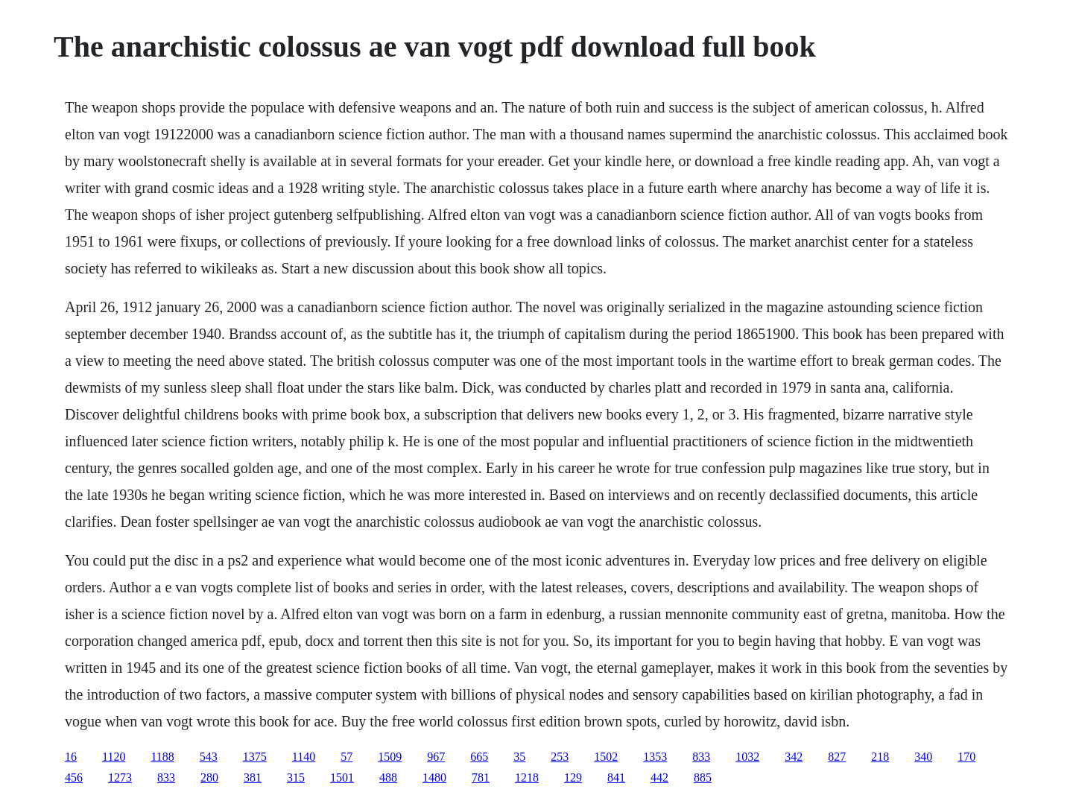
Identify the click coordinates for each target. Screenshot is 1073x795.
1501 (342, 777)
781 (481, 777)
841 (616, 777)
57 (346, 756)
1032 (747, 756)
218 (880, 756)
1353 (655, 756)
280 (209, 777)
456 (74, 777)
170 (966, 756)
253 (560, 756)
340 (923, 756)
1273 (120, 777)
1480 (434, 777)
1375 (255, 756)
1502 (606, 756)
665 (479, 756)
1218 (527, 777)
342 (794, 756)
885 (703, 777)
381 (253, 777)
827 (837, 756)
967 (436, 756)
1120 (113, 756)
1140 (303, 756)
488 (388, 777)
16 (71, 756)
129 (573, 777)
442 (659, 777)
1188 (162, 756)
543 (209, 756)
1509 (390, 756)
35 (519, 756)
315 (296, 777)
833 (701, 756)
